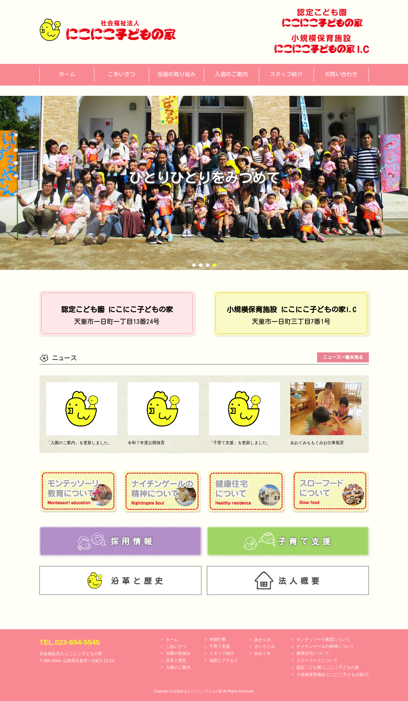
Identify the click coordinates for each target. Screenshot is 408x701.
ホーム (172, 639)
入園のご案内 (178, 667)
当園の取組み (178, 653)
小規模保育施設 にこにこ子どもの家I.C (332, 674)
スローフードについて (317, 660)
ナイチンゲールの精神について (325, 646)
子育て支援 (219, 646)
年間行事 (217, 639)
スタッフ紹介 (221, 653)
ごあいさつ (176, 646)
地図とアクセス (223, 660)
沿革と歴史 (176, 660)
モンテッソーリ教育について (323, 639)
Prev (8, 183)
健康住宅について (312, 653)
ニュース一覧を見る (343, 357)
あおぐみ (262, 653)
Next (399, 183)
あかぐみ (262, 639)
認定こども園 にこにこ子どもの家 (327, 667)
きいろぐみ (264, 646)
